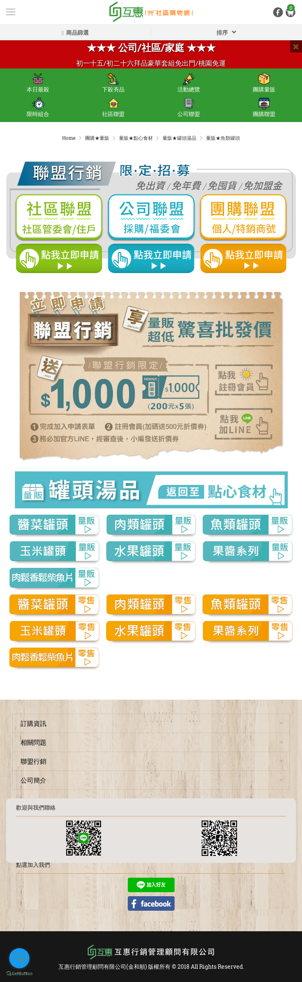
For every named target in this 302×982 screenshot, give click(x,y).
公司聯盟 (188, 107)
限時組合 (38, 107)
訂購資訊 (33, 723)
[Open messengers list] (19, 958)
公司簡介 (33, 780)
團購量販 (264, 83)
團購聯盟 (264, 107)
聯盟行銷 (33, 761)
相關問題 (33, 742)
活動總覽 (188, 83)
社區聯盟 (113, 107)
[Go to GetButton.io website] (19, 973)
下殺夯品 (113, 83)
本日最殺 (38, 83)
